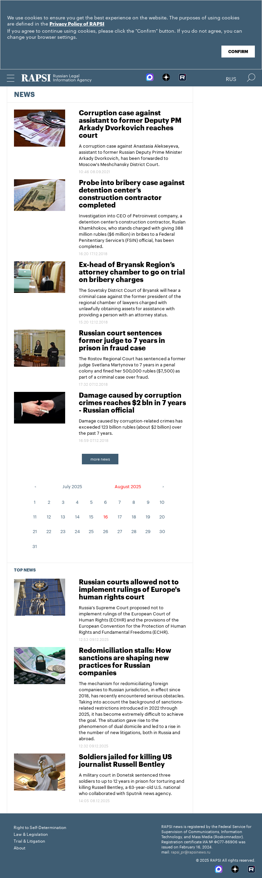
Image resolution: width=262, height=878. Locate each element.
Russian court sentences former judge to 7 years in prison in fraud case (122, 341)
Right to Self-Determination (40, 827)
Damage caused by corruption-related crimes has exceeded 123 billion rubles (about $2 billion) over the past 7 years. (131, 426)
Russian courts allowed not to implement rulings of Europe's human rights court (129, 590)
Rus (231, 78)
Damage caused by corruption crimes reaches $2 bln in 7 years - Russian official (132, 403)
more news (100, 458)
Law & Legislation (31, 833)
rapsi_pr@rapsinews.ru (190, 851)
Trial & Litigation (29, 840)
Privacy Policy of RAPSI (76, 24)
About (19, 847)
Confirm (238, 52)
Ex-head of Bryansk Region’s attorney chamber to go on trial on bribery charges (132, 272)
